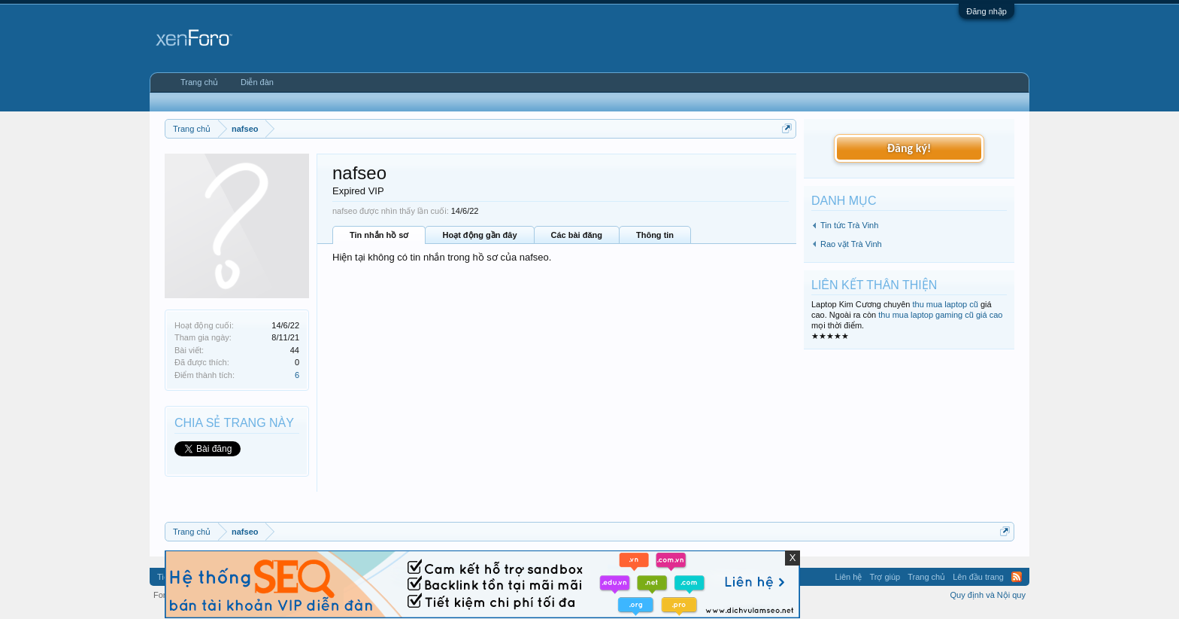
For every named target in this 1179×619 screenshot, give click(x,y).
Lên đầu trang (978, 576)
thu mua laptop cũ (944, 304)
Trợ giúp (884, 576)
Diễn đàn (257, 82)
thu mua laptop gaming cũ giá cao (940, 314)
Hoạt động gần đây (479, 234)
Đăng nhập (986, 11)
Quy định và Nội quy (988, 594)
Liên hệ (848, 576)
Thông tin (655, 234)
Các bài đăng (576, 234)
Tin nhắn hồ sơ (379, 234)
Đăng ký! (909, 148)
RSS (1016, 577)
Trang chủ (199, 82)
